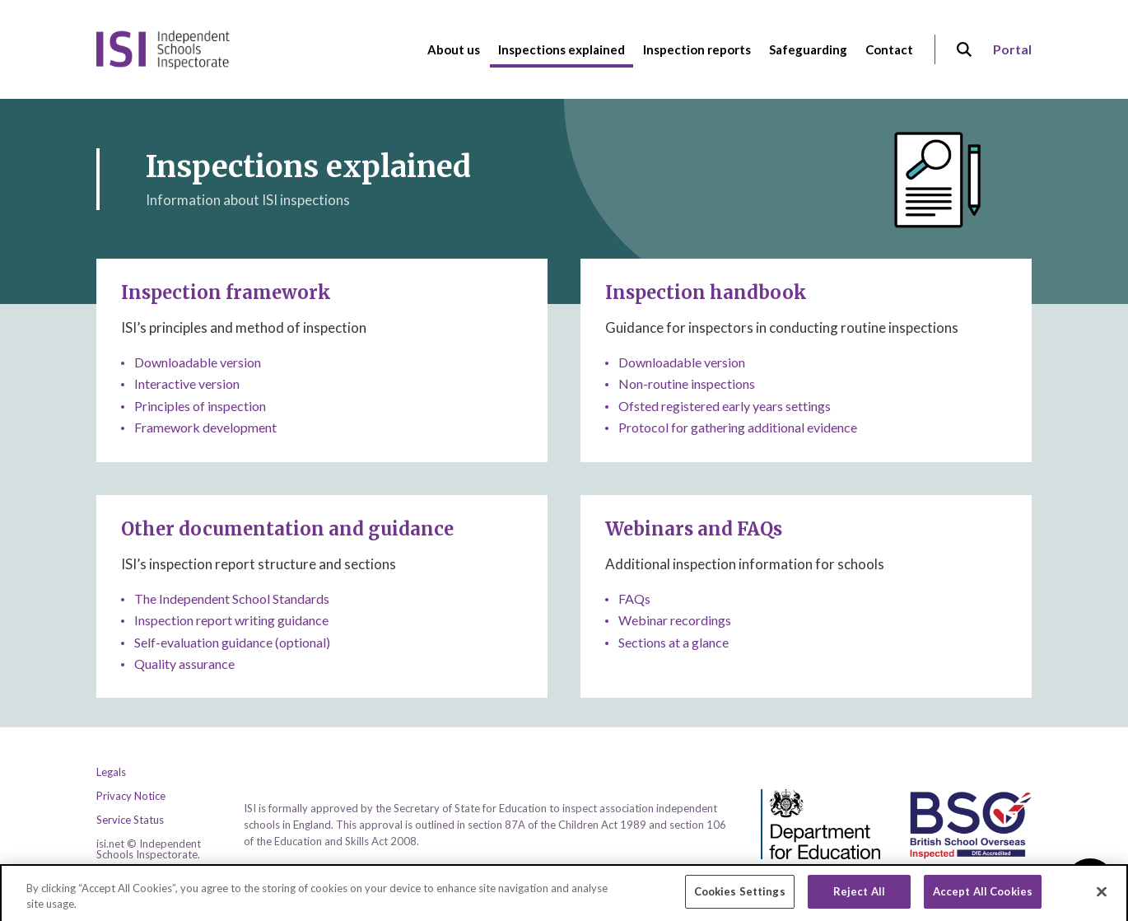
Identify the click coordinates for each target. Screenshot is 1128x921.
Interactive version (187, 383)
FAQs (634, 598)
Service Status (130, 820)
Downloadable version (197, 362)
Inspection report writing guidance (231, 620)
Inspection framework (226, 292)
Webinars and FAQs (693, 528)
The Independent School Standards (231, 598)
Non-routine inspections (686, 383)
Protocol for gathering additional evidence (737, 427)
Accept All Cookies (982, 898)
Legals (111, 772)
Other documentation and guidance (287, 528)
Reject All (859, 898)
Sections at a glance (673, 642)
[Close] (1102, 898)
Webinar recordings (674, 620)
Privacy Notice (130, 796)
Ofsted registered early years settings (724, 406)
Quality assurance (184, 663)
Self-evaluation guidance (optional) (232, 642)
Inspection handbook (706, 292)
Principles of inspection (200, 406)
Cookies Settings (739, 898)
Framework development (205, 427)
